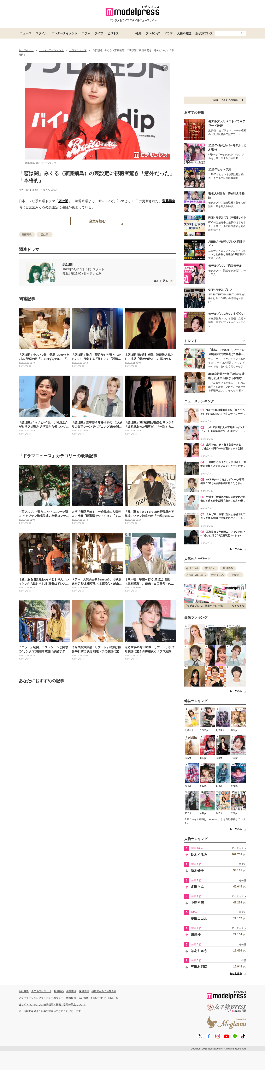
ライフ (98, 33)
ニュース (25, 33)
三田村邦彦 (199, 966)
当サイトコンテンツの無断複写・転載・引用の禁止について (52, 1004)
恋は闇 (63, 201)
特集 (138, 33)
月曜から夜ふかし (196, 574)
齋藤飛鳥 (168, 201)
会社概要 (24, 991)
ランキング (152, 33)
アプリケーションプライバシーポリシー (41, 997)
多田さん (197, 887)
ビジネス (113, 33)
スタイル (41, 33)
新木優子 (197, 870)
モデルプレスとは (41, 991)
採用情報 (84, 991)
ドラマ (168, 33)
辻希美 (235, 574)
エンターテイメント (64, 33)
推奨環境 (71, 991)
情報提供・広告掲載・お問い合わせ (86, 997)
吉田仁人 (210, 568)
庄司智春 (228, 568)
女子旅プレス (204, 33)
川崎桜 (196, 934)
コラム (86, 33)
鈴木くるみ (217, 574)
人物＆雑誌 (184, 33)
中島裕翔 (197, 902)
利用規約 (59, 991)
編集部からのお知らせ (104, 991)
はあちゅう (199, 951)
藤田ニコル (192, 568)
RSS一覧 (113, 997)
